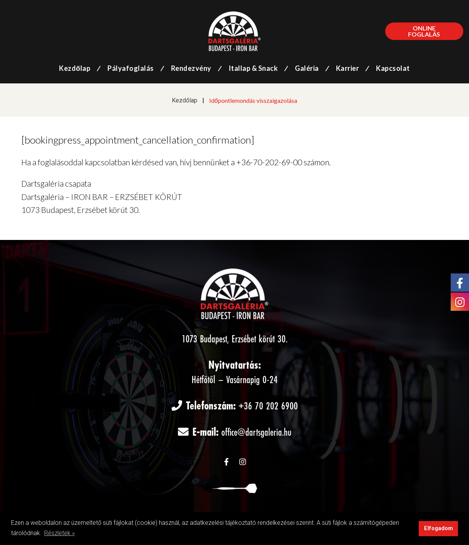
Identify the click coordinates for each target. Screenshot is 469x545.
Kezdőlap (184, 100)
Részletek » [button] (59, 533)
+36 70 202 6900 (268, 406)
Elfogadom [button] (438, 528)
